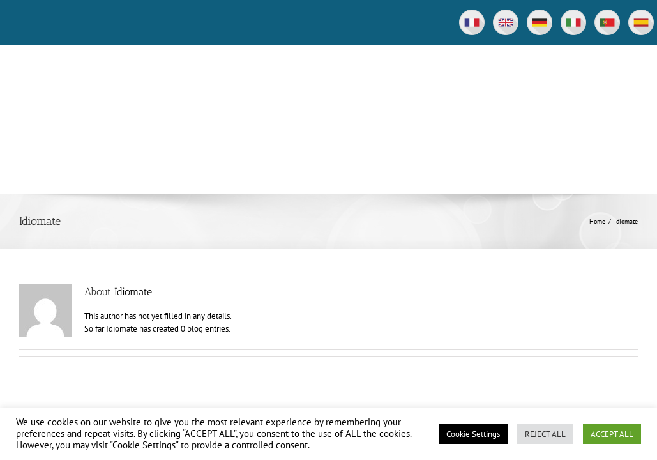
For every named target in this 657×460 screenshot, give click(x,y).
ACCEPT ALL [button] (612, 434)
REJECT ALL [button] (545, 434)
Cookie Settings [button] (473, 434)
